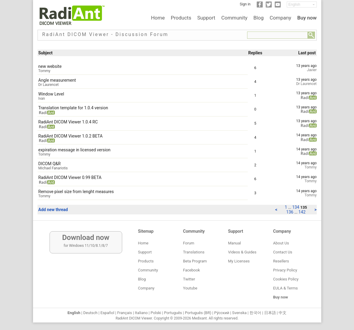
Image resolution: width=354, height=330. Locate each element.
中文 (282, 312)
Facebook (191, 270)
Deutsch (90, 312)
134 (296, 207)
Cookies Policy (286, 279)
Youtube (190, 288)
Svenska (239, 312)
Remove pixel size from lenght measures (76, 191)
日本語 (270, 312)
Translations (193, 252)
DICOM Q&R (49, 163)
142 (302, 212)
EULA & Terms (285, 288)
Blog (258, 18)
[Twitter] (269, 6)
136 (290, 212)
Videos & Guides (242, 252)
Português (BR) (198, 312)
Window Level (51, 94)
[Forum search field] (277, 35)
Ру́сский (221, 312)
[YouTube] (278, 6)
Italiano (141, 312)
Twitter (189, 279)
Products (181, 18)
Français (124, 312)
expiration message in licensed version (74, 149)
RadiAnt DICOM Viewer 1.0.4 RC (68, 122)
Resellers (281, 261)
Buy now (307, 18)
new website (50, 66)
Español (107, 312)
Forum (188, 243)
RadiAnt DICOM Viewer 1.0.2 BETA (70, 136)
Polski (156, 312)
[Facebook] (260, 6)
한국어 (255, 312)
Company (280, 18)
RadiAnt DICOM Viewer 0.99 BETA (69, 177)
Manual (234, 243)
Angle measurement (57, 80)
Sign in (245, 4)
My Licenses (239, 261)
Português (173, 312)
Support (206, 18)
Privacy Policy (285, 270)
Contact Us (282, 252)
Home (158, 18)
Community (234, 18)
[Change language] (302, 5)
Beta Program (195, 261)
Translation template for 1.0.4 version (73, 107)
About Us (281, 243)
